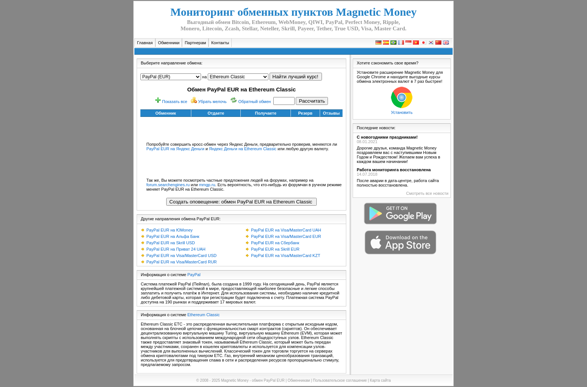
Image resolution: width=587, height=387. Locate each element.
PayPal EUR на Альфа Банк (172, 236)
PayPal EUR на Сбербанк (275, 243)
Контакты (220, 42)
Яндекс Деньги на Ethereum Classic (242, 148)
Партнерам (195, 42)
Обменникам (299, 380)
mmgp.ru (207, 184)
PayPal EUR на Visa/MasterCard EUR (286, 236)
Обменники (169, 42)
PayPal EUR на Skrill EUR (275, 249)
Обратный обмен (254, 101)
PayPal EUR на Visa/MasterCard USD (181, 255)
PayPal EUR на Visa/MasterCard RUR (181, 262)
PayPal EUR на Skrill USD (170, 243)
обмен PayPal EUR (268, 380)
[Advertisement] (241, 128)
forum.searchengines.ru (168, 184)
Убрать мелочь (212, 101)
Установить (402, 112)
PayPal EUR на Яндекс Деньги (175, 148)
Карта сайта (380, 380)
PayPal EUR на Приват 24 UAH (176, 249)
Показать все (174, 101)
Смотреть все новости (427, 193)
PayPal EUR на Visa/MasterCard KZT (285, 255)
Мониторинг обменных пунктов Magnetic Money (293, 12)
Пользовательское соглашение (340, 380)
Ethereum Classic (204, 314)
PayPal (194, 274)
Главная (145, 42)
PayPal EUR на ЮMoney (169, 230)
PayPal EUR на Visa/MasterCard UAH (286, 230)
